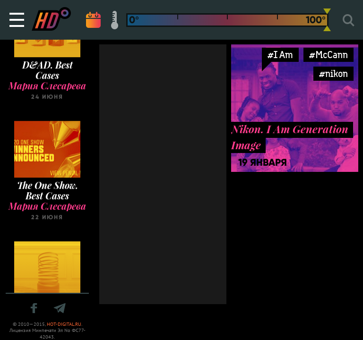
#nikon (333, 73)
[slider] (327, 19)
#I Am (280, 54)
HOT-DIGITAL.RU (64, 324)
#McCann (328, 54)
